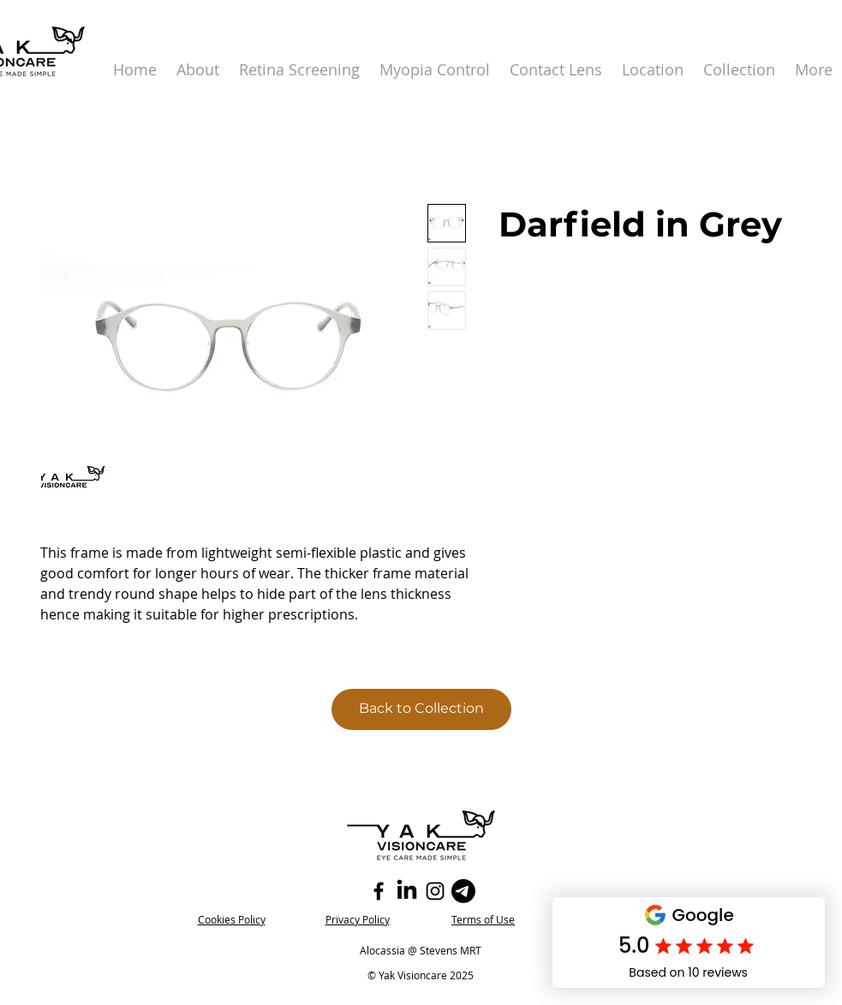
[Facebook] (379, 891)
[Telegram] (463, 891)
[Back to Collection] (421, 709)
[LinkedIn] (407, 891)
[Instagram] (435, 891)
